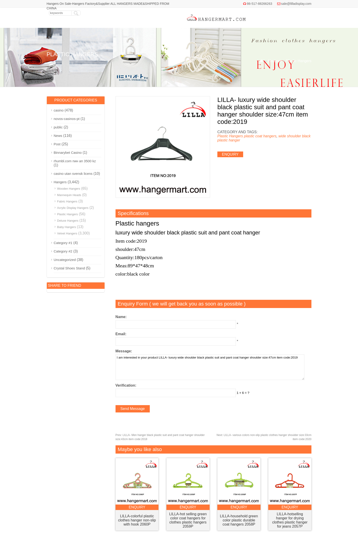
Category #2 (63, 251)
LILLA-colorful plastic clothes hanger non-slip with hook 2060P (137, 520)
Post (57, 144)
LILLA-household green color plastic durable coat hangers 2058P (239, 520)
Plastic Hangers (298, 61)
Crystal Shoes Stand (69, 268)
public (58, 127)
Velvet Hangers (67, 233)
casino (58, 110)
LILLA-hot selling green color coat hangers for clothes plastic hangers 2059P (188, 520)
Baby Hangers (66, 227)
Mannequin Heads (69, 195)
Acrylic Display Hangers (72, 208)
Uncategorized (65, 260)
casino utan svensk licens (73, 173)
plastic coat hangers (260, 136)
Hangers (275, 61)
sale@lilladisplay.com (296, 3)
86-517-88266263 (259, 3)
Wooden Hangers (68, 188)
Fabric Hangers (67, 201)
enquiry (230, 154)
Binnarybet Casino (68, 152)
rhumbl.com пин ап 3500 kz (75, 161)
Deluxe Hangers (67, 220)
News (58, 136)
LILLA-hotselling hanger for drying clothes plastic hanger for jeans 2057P (290, 520)
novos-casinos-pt (66, 119)
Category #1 (63, 243)
